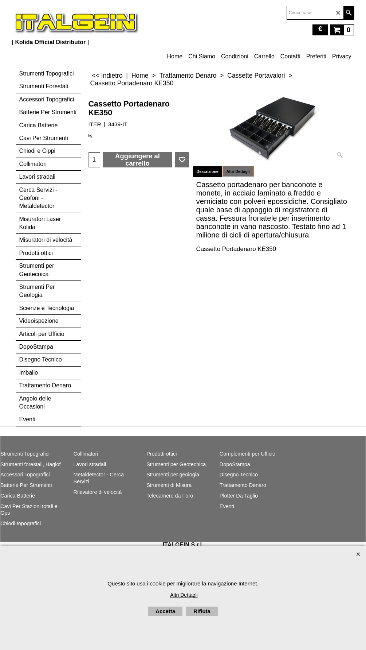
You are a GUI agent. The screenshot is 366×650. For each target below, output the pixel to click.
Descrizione (208, 171)
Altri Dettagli (238, 171)
